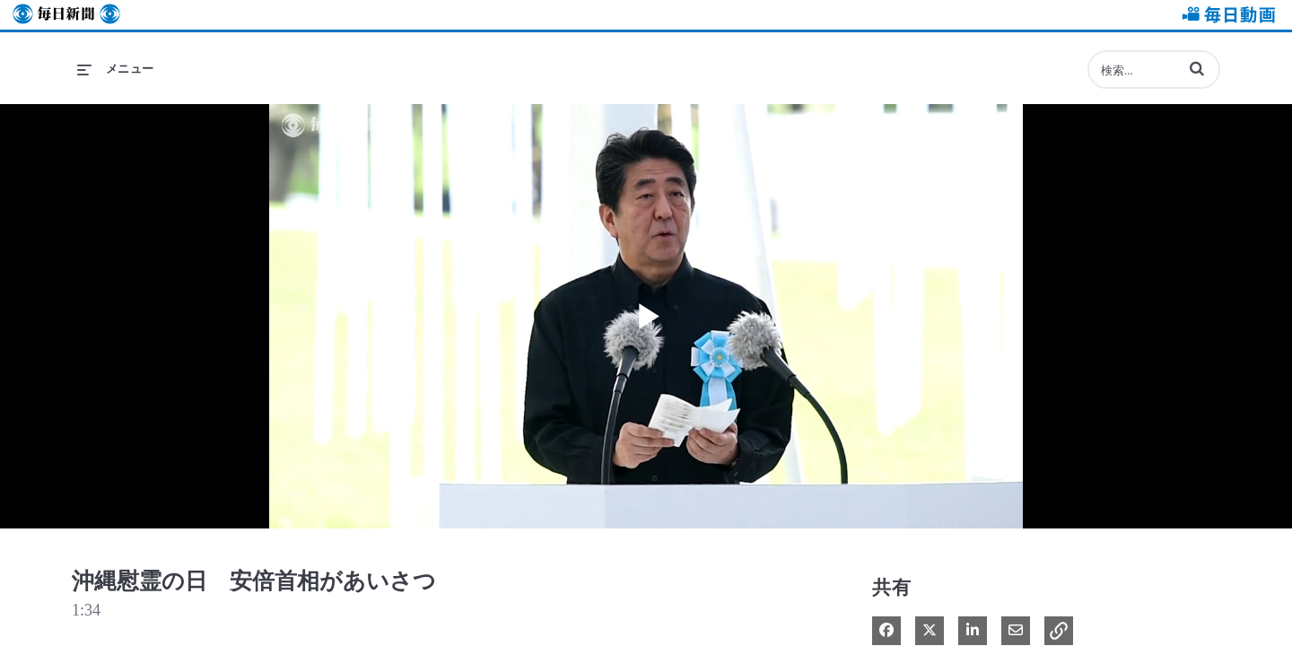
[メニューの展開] (116, 69)
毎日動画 (1225, 15)
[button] (1197, 68)
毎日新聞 (66, 15)
